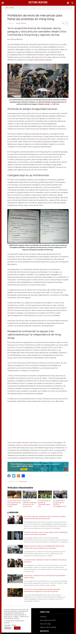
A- (67, 23)
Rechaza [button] (7, 628)
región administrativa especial (40, 60)
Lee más (7, 625)
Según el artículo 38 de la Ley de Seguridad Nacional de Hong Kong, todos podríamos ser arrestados (44, 548)
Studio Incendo (44, 104)
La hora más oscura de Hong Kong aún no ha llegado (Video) (14, 503)
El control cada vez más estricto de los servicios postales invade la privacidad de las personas (45, 517)
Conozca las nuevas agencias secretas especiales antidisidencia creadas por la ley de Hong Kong (42, 591)
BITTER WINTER (38, 2)
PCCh (24, 116)
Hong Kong (23, 481)
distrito (33, 152)
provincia (43, 139)
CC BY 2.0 (54, 104)
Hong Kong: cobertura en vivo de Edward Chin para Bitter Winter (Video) (45, 577)
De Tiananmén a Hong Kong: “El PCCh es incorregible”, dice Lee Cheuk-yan (59, 503)
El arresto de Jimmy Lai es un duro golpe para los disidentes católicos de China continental (46, 534)
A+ (63, 23)
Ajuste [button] (14, 625)
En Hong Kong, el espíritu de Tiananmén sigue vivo (44, 503)
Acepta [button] (17, 628)
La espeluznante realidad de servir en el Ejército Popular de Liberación (45, 561)
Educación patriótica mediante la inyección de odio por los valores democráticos (30, 503)
